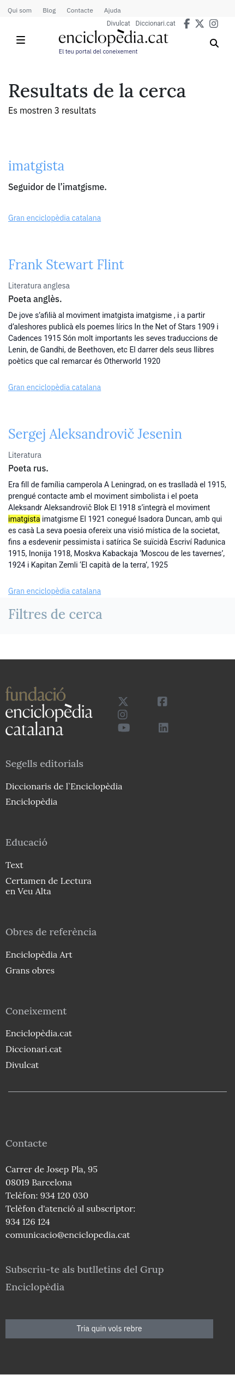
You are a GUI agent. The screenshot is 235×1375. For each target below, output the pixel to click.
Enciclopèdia (31, 801)
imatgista (36, 165)
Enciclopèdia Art (39, 954)
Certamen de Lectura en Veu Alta (48, 885)
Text (14, 864)
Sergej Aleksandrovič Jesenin (95, 434)
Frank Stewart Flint (66, 264)
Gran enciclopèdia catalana (54, 218)
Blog (49, 10)
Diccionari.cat (156, 23)
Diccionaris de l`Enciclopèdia (63, 786)
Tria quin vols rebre (109, 1328)
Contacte (80, 10)
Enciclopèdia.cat (38, 1033)
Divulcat (118, 23)
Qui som (20, 10)
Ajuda (112, 10)
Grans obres (30, 970)
